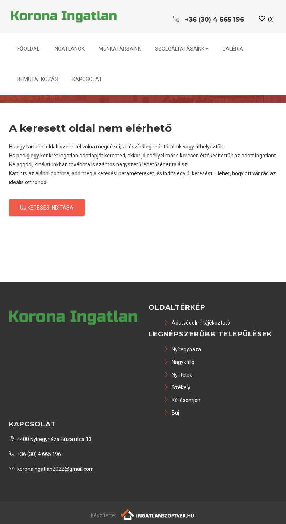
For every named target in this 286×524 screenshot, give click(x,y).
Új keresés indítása (46, 208)
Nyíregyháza (182, 349)
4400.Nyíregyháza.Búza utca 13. (51, 439)
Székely (176, 387)
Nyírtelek (177, 375)
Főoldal (28, 49)
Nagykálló (178, 362)
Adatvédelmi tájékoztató (196, 323)
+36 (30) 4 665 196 (35, 454)
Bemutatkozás (37, 79)
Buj (171, 413)
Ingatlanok (69, 49)
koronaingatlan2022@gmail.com (51, 469)
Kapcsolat (87, 79)
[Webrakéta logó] (158, 514)
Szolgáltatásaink (181, 49)
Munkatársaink (120, 49)
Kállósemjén (181, 400)
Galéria (232, 49)
